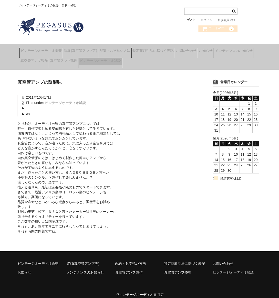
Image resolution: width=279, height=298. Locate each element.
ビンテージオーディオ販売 (42, 49)
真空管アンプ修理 (120, 59)
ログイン (206, 20)
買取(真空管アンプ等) (89, 49)
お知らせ (246, 49)
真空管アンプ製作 (83, 59)
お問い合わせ (218, 49)
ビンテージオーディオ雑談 (165, 59)
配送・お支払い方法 (132, 49)
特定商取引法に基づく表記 (177, 49)
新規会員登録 (226, 20)
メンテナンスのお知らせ (41, 59)
